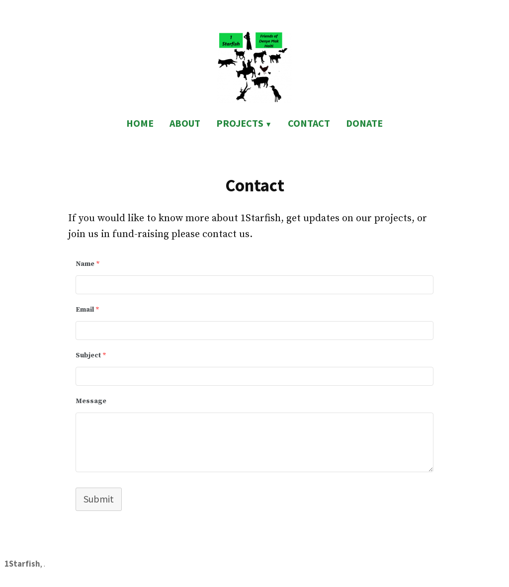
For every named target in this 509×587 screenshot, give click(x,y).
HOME (140, 123)
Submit (99, 499)
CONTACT (309, 123)
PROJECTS (239, 123)
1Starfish (22, 564)
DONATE (364, 123)
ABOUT (185, 123)
